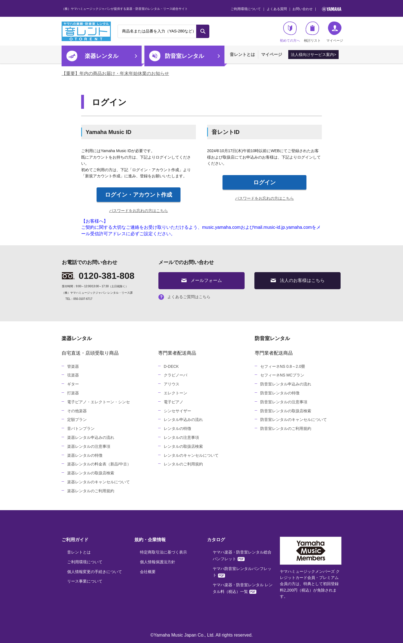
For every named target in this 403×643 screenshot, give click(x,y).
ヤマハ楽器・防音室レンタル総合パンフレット (242, 555)
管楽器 (73, 366)
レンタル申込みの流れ (183, 419)
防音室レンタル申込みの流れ (285, 384)
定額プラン (77, 419)
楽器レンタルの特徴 (84, 455)
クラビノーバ (175, 375)
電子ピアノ (173, 402)
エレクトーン (175, 393)
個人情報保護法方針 (157, 562)
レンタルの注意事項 (181, 437)
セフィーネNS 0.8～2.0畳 (282, 366)
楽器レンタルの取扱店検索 (90, 473)
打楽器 (73, 393)
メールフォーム (201, 280)
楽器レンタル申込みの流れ (90, 437)
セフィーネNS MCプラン (282, 375)
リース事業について (84, 581)
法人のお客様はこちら (298, 280)
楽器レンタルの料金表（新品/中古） (99, 464)
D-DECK (171, 366)
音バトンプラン (81, 428)
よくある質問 (277, 9)
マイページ (271, 54)
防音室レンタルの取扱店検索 (285, 411)
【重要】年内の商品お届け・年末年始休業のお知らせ (115, 73)
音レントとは (242, 54)
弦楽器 (73, 375)
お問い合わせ (302, 9)
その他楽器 (77, 411)
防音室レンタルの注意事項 (283, 402)
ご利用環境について (246, 9)
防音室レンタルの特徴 (279, 393)
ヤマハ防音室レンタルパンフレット (242, 572)
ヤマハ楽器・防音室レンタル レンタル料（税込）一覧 (243, 588)
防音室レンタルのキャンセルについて (293, 419)
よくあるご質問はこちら (184, 297)
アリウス (171, 384)
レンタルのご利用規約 (183, 464)
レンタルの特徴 (177, 428)
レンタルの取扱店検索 (183, 446)
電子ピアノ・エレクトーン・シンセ (98, 402)
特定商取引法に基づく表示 (163, 552)
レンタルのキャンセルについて (191, 455)
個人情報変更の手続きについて (94, 571)
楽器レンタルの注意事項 (88, 446)
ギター (73, 384)
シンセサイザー (177, 411)
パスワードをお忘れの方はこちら (138, 210)
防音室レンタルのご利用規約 (285, 428)
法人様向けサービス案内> (313, 54)
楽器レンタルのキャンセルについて (98, 482)
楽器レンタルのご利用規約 (90, 491)
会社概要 (148, 571)
